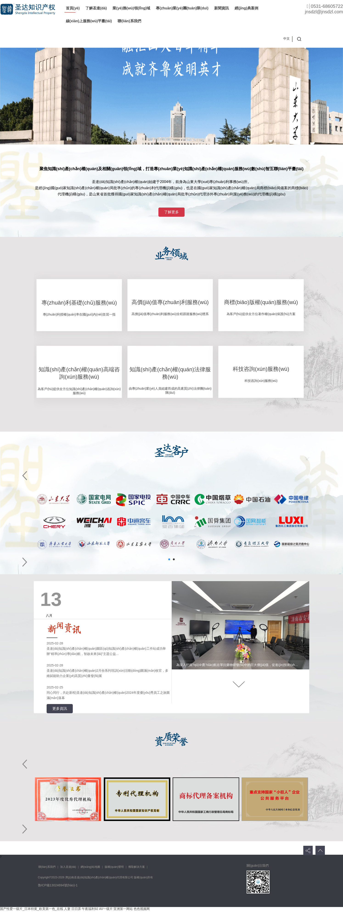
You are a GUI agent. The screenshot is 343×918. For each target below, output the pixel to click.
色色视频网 (142, 909)
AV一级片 (106, 909)
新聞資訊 (221, 8)
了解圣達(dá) (96, 8)
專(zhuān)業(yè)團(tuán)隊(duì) (182, 8)
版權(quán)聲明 (114, 866)
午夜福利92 (90, 909)
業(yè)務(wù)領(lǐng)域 (131, 8)
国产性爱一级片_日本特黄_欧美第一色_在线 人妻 (35, 909)
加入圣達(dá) (68, 866)
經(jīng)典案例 (246, 8)
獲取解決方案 (136, 866)
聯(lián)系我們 (129, 21)
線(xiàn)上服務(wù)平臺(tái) (89, 21)
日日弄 (76, 909)
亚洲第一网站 (123, 909)
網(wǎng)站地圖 (90, 866)
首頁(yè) (73, 8)
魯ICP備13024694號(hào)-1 (58, 885)
